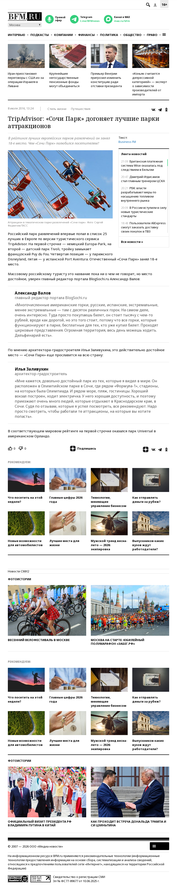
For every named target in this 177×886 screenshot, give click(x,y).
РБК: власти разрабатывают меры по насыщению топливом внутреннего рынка (138, 194)
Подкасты (39, 35)
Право (152, 35)
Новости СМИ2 (18, 571)
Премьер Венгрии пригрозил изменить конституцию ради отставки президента (106, 79)
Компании (63, 35)
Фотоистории (19, 579)
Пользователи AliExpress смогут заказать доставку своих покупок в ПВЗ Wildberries (143, 229)
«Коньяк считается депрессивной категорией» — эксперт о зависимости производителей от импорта (149, 83)
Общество (132, 35)
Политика (109, 35)
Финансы (86, 35)
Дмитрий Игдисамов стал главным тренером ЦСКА (143, 179)
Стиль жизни (56, 109)
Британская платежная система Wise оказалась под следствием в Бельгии (142, 165)
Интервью (16, 35)
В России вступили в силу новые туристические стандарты (144, 212)
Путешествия (80, 109)
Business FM (127, 142)
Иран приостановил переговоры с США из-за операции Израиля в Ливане (26, 79)
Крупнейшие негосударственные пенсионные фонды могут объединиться (64, 79)
